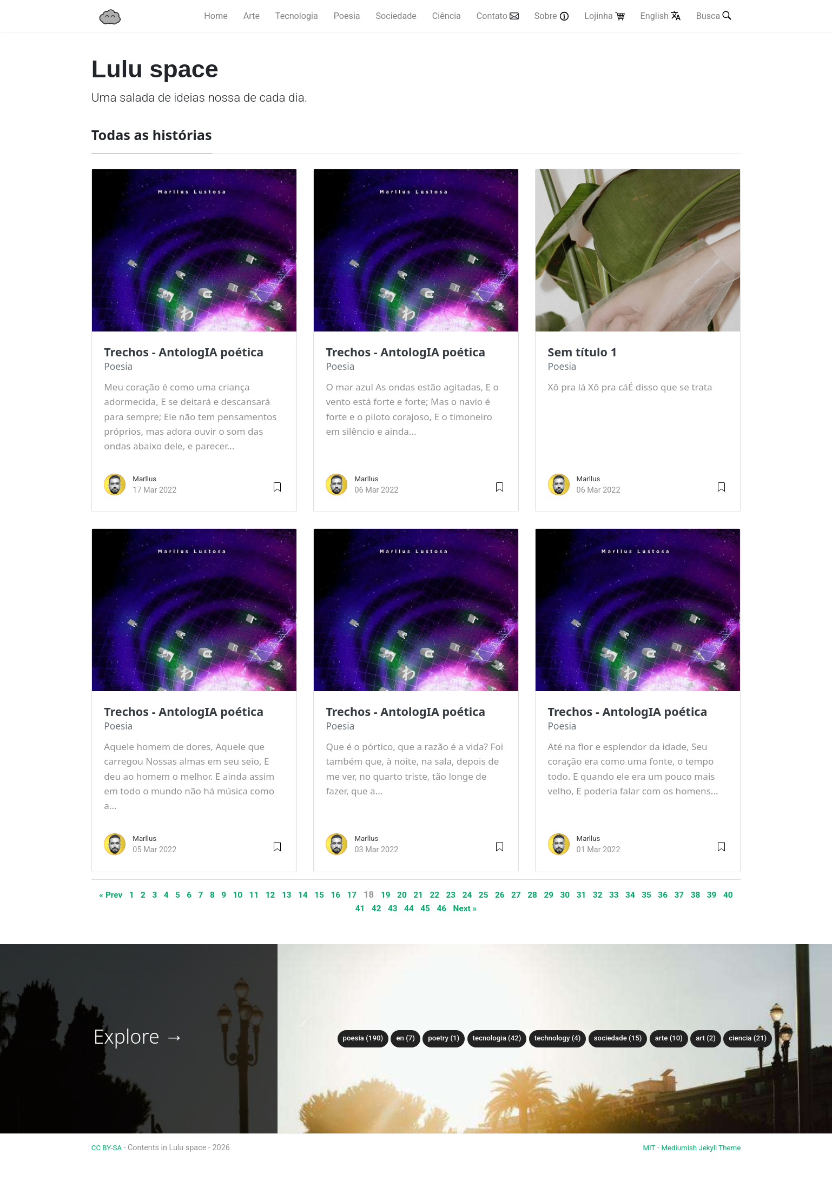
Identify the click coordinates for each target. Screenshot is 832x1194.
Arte (251, 16)
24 (488, 894)
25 (505, 894)
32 (628, 894)
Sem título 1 (585, 351)
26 (523, 894)
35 (680, 894)
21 (435, 894)
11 (260, 894)
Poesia (347, 16)
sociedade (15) (622, 1038)
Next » (486, 908)
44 (426, 908)
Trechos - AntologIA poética (190, 351)
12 (277, 894)
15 (330, 894)
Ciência (446, 16)
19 (400, 894)
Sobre (551, 16)
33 (645, 894)
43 (408, 908)
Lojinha (604, 16)
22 (452, 894)
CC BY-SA (109, 1147)
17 (365, 894)
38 (733, 894)
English (660, 16)
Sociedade (395, 16)
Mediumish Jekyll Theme (698, 1147)
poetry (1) (436, 1038)
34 (663, 894)
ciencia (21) (760, 1038)
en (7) (396, 1038)
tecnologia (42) (493, 1038)
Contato (498, 16)
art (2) (716, 1038)
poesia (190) (351, 1038)
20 (417, 894)
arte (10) (677, 1038)
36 (697, 894)
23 (470, 894)
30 (592, 894)
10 (242, 894)
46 (460, 908)
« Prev (107, 894)
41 (373, 908)
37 (715, 894)
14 (312, 894)
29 (575, 894)
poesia (119, 366)
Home (216, 16)
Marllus (146, 478)
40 (356, 908)
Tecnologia (296, 16)
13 (295, 894)
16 (347, 894)
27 (540, 894)
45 (443, 908)
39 (338, 908)
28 (557, 894)
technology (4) (558, 1038)
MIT (642, 1147)
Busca (715, 15)
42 (391, 908)
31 (610, 894)
